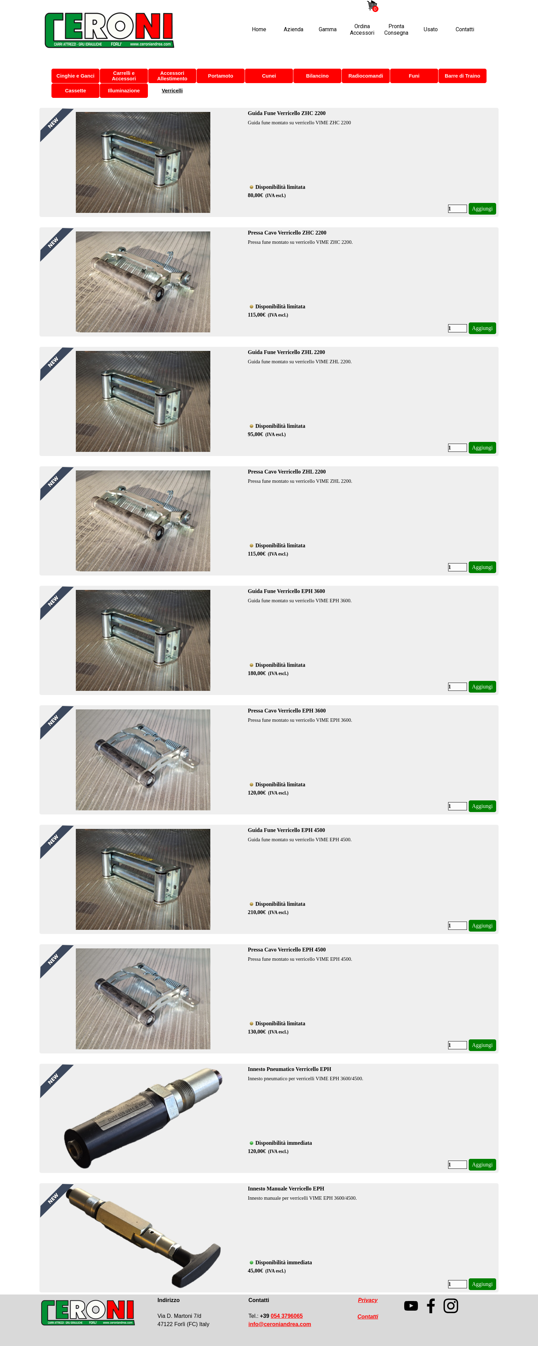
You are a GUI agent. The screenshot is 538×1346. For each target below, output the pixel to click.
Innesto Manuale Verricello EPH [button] (286, 1188)
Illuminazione (124, 90)
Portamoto (220, 76)
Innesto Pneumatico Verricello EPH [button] (289, 1069)
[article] (269, 162)
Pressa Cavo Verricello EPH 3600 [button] (287, 711)
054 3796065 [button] (287, 1316)
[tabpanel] (196, 1312)
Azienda (293, 29)
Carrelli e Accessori (124, 75)
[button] (279, 1324)
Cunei (269, 76)
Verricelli (172, 90)
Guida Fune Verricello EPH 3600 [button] (286, 591)
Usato (431, 29)
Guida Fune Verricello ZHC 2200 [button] (287, 113)
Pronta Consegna (396, 29)
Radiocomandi (366, 76)
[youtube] (398, 6)
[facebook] (408, 6)
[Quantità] (457, 209)
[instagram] (387, 6)
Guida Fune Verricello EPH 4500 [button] (286, 830)
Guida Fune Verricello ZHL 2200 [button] (286, 352)
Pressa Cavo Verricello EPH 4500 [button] (287, 950)
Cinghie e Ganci (76, 76)
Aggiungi (482, 209)
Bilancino (317, 76)
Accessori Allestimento (172, 75)
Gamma (328, 29)
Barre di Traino (462, 76)
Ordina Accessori (362, 29)
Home (259, 29)
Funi (414, 76)
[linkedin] (418, 6)
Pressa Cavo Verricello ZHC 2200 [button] (287, 233)
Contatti (465, 29)
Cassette (75, 90)
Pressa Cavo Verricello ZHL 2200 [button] (287, 472)
